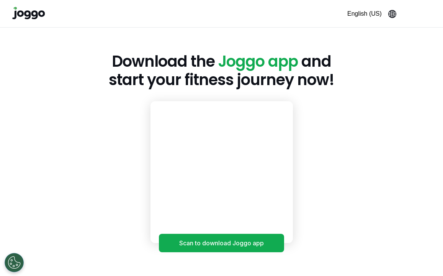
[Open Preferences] (14, 262)
